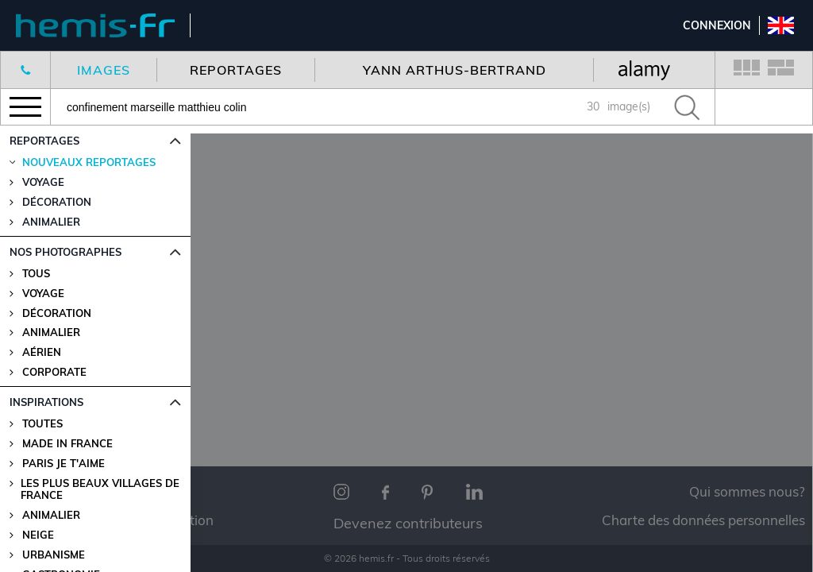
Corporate (54, 372)
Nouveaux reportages (89, 162)
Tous (36, 274)
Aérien (41, 352)
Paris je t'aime (63, 464)
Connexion (717, 25)
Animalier (51, 332)
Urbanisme (53, 555)
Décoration (56, 313)
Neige (38, 535)
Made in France (67, 444)
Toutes (42, 424)
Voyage (43, 294)
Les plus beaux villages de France (100, 489)
